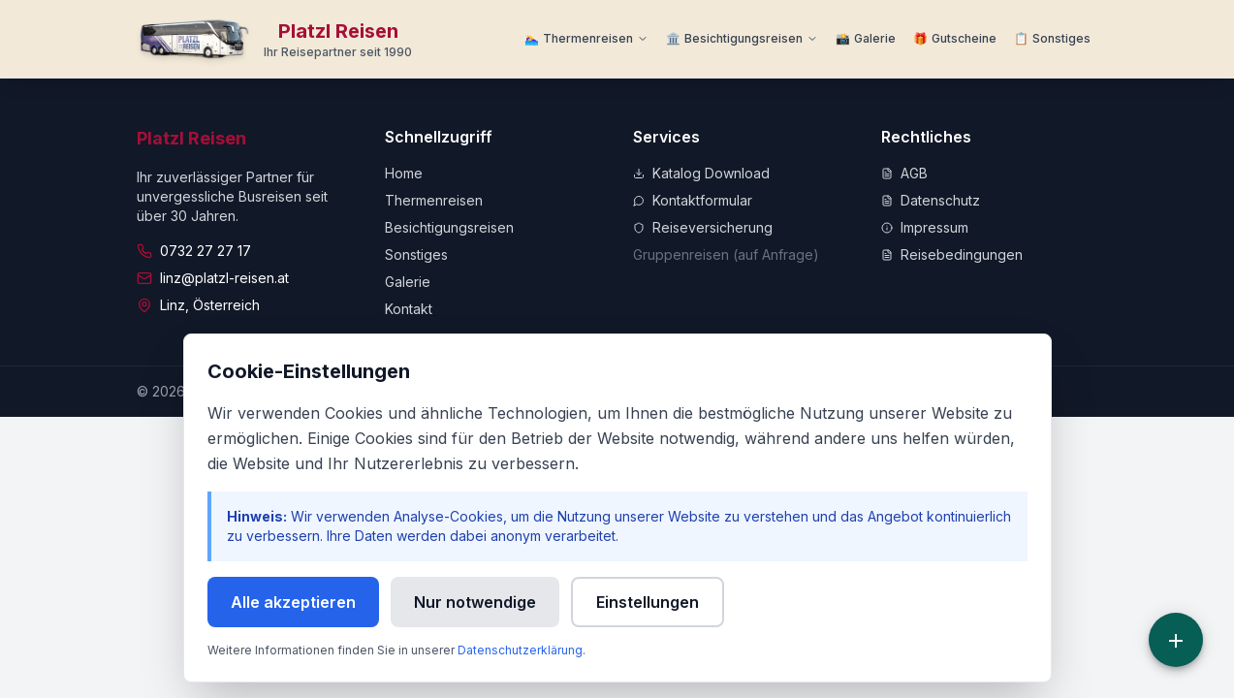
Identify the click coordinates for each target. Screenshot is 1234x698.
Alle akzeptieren (293, 602)
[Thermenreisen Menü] (586, 38)
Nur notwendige (475, 602)
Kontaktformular (692, 200)
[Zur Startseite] (275, 39)
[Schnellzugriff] (1176, 640)
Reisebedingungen (952, 254)
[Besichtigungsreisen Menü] (742, 38)
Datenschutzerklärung (520, 650)
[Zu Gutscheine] (954, 38)
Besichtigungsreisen (449, 227)
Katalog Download (701, 173)
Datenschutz (930, 200)
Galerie (407, 281)
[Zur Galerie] (865, 38)
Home (404, 173)
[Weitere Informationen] (1052, 38)
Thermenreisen (434, 200)
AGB (904, 173)
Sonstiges (416, 254)
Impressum (924, 227)
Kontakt (408, 309)
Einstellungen (647, 602)
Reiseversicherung (703, 227)
